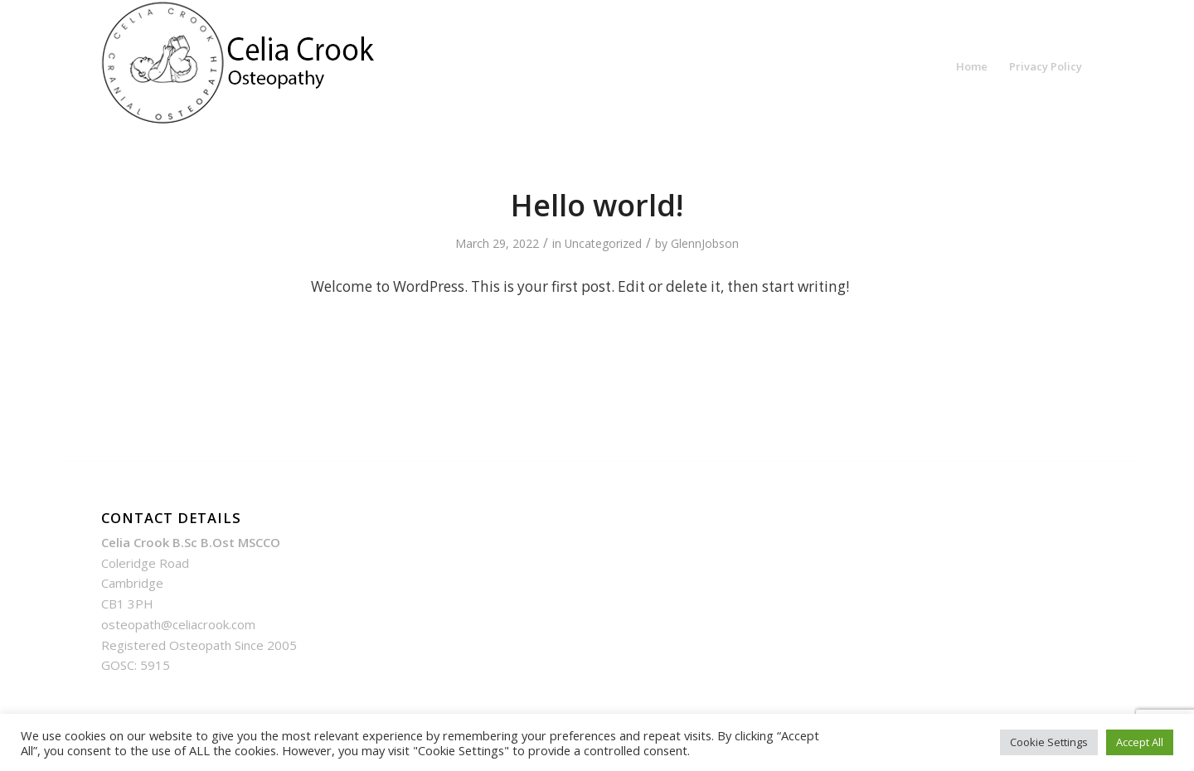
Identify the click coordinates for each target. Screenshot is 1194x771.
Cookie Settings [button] (1049, 742)
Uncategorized (603, 243)
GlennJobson (705, 243)
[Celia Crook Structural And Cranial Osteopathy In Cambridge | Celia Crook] (242, 66)
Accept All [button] (1139, 742)
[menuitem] (971, 66)
